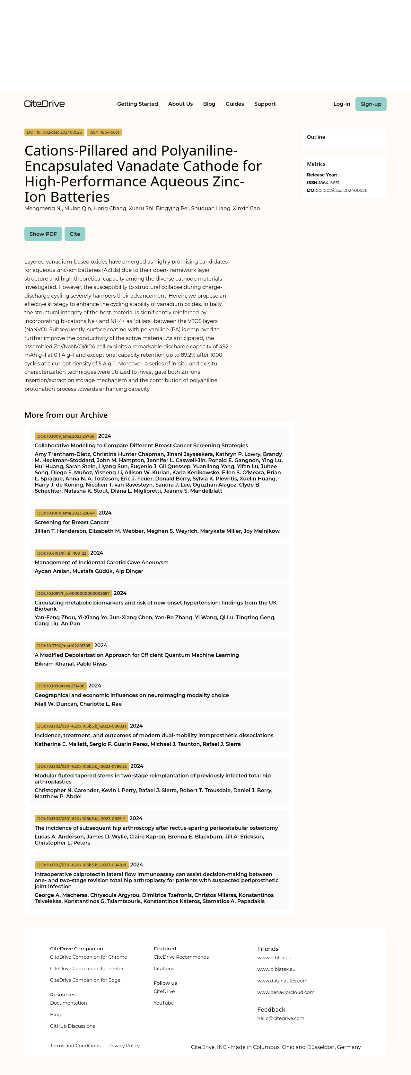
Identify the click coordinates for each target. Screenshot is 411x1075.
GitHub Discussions (72, 1026)
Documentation (68, 1003)
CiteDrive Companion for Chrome (88, 957)
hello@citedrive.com (280, 1018)
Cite (75, 234)
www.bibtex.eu (274, 958)
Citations (164, 969)
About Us (180, 104)
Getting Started (137, 104)
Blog (209, 104)
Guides (235, 104)
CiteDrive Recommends (181, 957)
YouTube (164, 1003)
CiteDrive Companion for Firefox (87, 969)
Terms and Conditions (75, 1046)
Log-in (342, 104)
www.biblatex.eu (276, 969)
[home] (44, 105)
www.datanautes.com (282, 981)
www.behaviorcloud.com (286, 992)
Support (265, 104)
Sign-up (371, 104)
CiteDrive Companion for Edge (85, 980)
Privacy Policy (124, 1046)
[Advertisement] (205, 48)
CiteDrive (164, 991)
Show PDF (43, 234)
